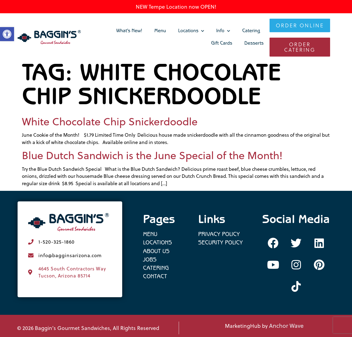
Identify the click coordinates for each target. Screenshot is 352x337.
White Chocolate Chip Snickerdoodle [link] (110, 121)
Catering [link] (251, 31)
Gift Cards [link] (221, 43)
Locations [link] (191, 31)
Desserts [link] (254, 43)
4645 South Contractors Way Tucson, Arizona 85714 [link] (72, 272)
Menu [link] (160, 31)
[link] (49, 37)
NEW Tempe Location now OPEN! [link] (176, 6)
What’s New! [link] (129, 31)
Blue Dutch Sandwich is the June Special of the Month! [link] (152, 155)
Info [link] (223, 31)
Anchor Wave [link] (286, 326)
